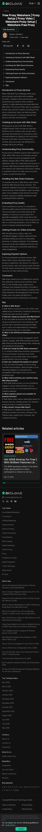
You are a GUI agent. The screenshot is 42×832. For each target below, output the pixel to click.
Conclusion (10, 81)
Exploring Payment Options (16, 77)
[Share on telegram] (11, 501)
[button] (32, 3)
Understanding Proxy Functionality (19, 61)
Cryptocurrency (10, 456)
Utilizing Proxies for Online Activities (20, 73)
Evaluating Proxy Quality (15, 69)
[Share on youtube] (15, 501)
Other (16, 790)
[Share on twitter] (3, 501)
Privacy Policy (27, 805)
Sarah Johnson (16, 34)
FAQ (7, 85)
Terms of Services (9, 805)
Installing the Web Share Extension (19, 65)
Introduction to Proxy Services (17, 53)
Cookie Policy (7, 809)
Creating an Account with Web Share (20, 57)
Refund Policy (27, 809)
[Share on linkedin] (7, 501)
